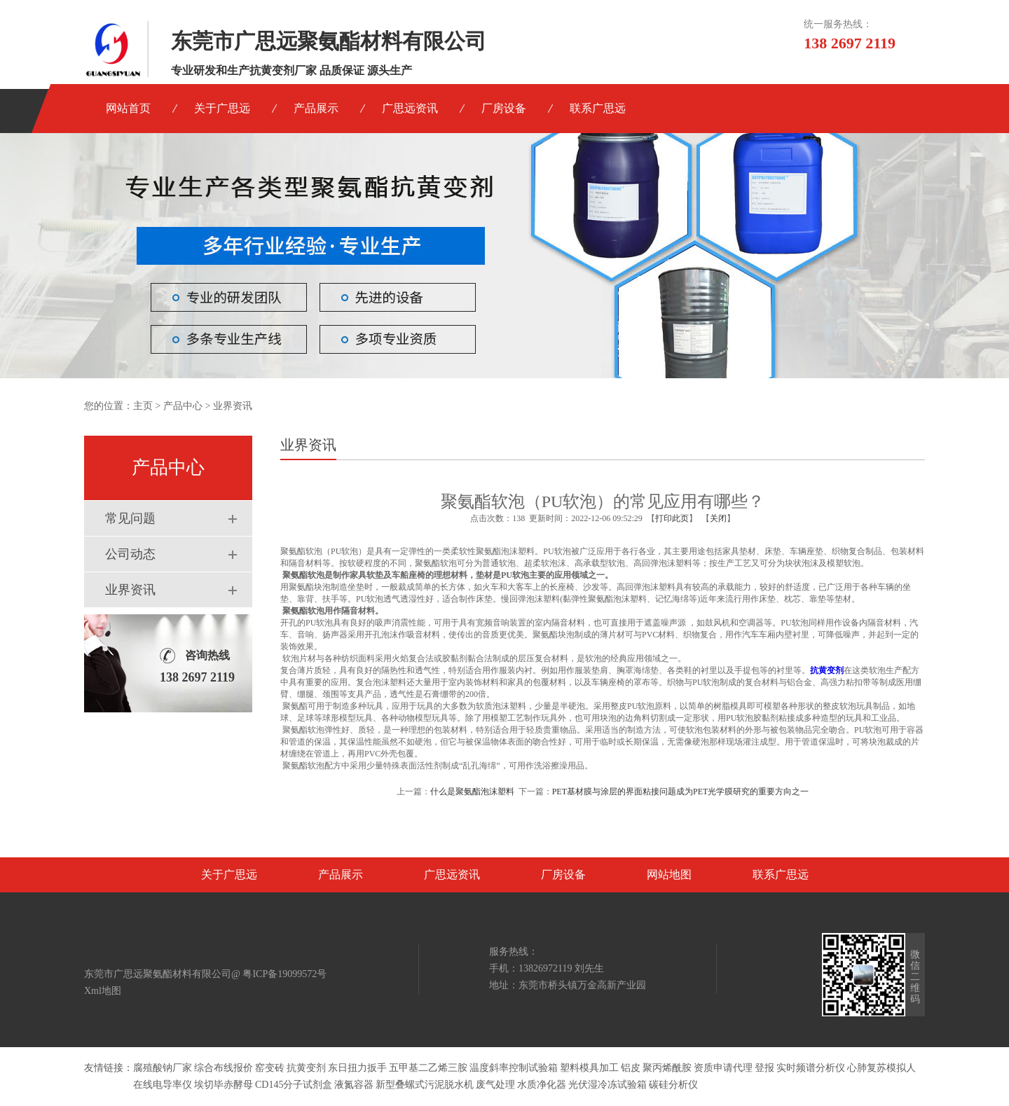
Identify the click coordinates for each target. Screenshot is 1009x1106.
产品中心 (183, 406)
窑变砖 (269, 1068)
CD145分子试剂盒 (293, 1084)
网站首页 (128, 108)
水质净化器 (541, 1084)
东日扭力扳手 (357, 1068)
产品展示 (316, 108)
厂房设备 (503, 108)
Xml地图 (102, 991)
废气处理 (495, 1084)
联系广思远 (598, 108)
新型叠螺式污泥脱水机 (425, 1084)
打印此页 (672, 518)
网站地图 (669, 874)
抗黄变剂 (306, 1068)
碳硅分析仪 (673, 1084)
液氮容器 (353, 1084)
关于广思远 (222, 108)
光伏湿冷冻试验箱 (607, 1084)
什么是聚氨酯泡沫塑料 (472, 791)
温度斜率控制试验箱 (513, 1068)
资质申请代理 (723, 1068)
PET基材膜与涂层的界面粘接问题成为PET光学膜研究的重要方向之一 (680, 791)
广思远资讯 (410, 108)
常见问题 (130, 518)
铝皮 (630, 1068)
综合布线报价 (223, 1068)
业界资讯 (130, 590)
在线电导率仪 (162, 1084)
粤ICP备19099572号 (284, 974)
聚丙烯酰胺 (667, 1068)
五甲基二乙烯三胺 (428, 1068)
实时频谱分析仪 (810, 1068)
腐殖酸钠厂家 (162, 1068)
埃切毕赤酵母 (223, 1084)
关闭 (718, 518)
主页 (143, 406)
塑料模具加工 (589, 1068)
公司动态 (130, 554)
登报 (764, 1068)
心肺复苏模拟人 (881, 1068)
